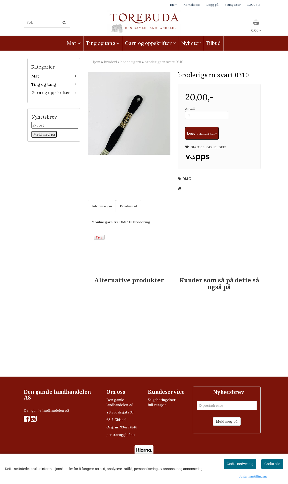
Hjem (173, 4)
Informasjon (102, 206)
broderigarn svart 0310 (164, 62)
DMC (186, 179)
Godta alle (272, 464)
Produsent (128, 206)
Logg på (212, 4)
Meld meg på (226, 421)
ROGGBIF (254, 4)
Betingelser (232, 4)
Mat (35, 76)
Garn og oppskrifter (50, 92)
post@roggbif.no (120, 434)
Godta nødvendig (240, 464)
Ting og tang (43, 84)
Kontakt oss (191, 4)
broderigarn (131, 62)
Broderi (110, 62)
